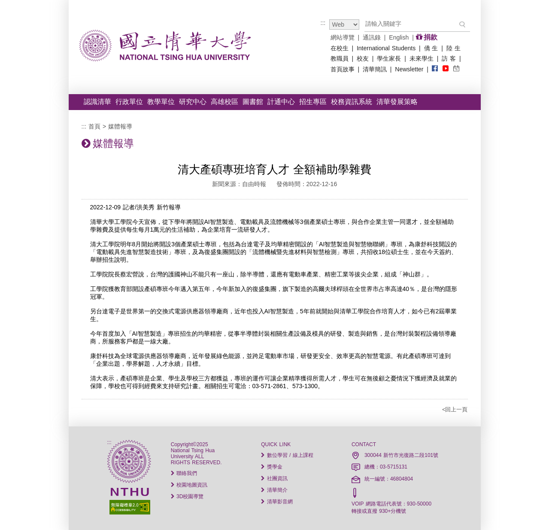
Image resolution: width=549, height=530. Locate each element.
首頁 (94, 126)
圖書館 (253, 101)
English (399, 37)
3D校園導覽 (187, 496)
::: (323, 22)
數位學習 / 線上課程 (287, 455)
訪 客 (449, 58)
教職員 (340, 58)
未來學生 (421, 58)
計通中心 (281, 101)
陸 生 (453, 48)
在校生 (340, 48)
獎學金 (271, 467)
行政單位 (129, 101)
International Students (386, 48)
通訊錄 (372, 37)
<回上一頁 (455, 409)
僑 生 (431, 48)
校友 (363, 58)
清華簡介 (274, 490)
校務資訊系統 (351, 101)
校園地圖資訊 (189, 485)
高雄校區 (224, 101)
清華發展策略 (397, 101)
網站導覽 (343, 37)
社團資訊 (274, 478)
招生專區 (313, 101)
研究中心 (192, 101)
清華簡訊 (375, 69)
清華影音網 (276, 502)
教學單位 (161, 101)
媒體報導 (120, 126)
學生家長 (389, 58)
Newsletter (409, 69)
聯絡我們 (184, 473)
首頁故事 (343, 69)
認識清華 (97, 101)
